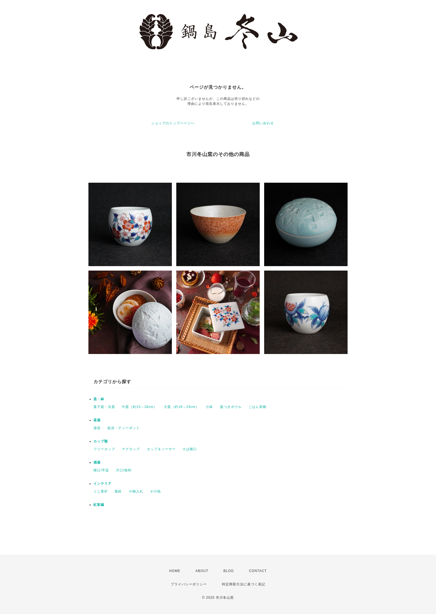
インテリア (102, 484)
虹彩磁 (98, 505)
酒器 (97, 462)
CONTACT (258, 571)
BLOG (229, 571)
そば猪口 (189, 449)
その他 (155, 491)
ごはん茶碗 (257, 407)
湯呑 (97, 428)
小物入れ (136, 491)
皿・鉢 (98, 399)
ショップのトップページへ (173, 123)
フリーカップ (104, 449)
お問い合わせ (263, 123)
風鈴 (118, 491)
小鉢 (209, 407)
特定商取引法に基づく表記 (243, 584)
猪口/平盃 (101, 470)
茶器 (97, 420)
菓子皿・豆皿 (104, 407)
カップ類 (100, 441)
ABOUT (201, 571)
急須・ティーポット (123, 428)
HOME (174, 571)
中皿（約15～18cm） (139, 407)
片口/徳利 (124, 470)
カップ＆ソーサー (161, 449)
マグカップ (131, 449)
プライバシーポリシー (189, 584)
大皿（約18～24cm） (181, 407)
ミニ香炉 (100, 491)
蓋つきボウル (231, 407)
